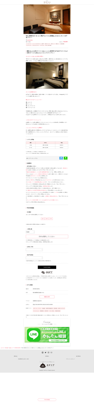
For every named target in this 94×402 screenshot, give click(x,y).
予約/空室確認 (47, 399)
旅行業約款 (78, 356)
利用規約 (47, 356)
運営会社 (15, 356)
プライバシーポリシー (70, 359)
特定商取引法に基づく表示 (23, 359)
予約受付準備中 (47, 267)
